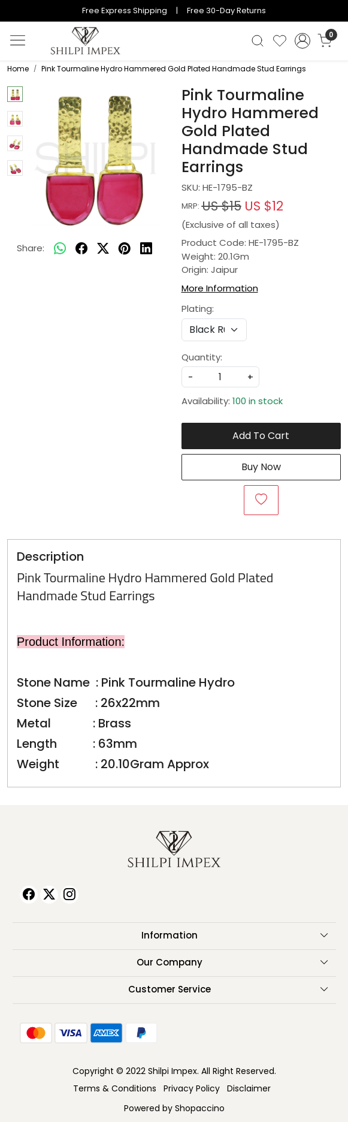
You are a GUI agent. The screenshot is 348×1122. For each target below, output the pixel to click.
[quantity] (220, 376)
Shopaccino (200, 1108)
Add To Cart (260, 436)
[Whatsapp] (60, 249)
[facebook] (81, 249)
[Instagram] (69, 895)
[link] (258, 41)
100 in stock (257, 401)
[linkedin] (146, 249)
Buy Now (261, 467)
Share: (30, 248)
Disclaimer (249, 1088)
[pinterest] (124, 249)
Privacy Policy (192, 1088)
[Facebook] (29, 895)
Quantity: (201, 357)
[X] (49, 895)
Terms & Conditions (114, 1088)
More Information (219, 288)
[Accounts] (302, 41)
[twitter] (103, 249)
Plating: (197, 308)
